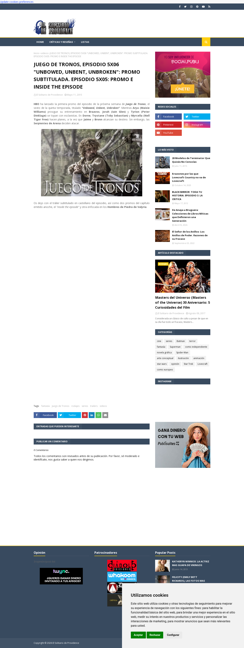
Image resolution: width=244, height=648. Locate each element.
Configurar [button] (173, 634)
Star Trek (188, 363)
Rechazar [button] (155, 634)
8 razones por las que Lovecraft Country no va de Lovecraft (189, 177)
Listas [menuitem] (85, 42)
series (85, 406)
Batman (181, 341)
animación (198, 358)
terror (192, 341)
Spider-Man (182, 352)
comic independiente (196, 346)
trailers (94, 406)
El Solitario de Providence (49, 94)
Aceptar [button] (138, 634)
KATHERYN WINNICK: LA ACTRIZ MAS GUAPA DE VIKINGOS (190, 563)
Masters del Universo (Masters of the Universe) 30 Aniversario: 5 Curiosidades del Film (182, 302)
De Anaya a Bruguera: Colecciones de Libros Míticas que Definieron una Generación (190, 215)
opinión (175, 363)
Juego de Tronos (60, 406)
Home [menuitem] (40, 42)
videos (44, 53)
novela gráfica (164, 352)
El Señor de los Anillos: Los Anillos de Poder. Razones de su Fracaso (190, 235)
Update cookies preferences (16, 1)
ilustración (183, 358)
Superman (175, 346)
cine (159, 341)
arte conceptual (165, 358)
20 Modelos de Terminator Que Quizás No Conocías (191, 159)
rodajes (75, 406)
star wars (162, 363)
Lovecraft (202, 363)
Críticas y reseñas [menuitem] (61, 42)
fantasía (45, 406)
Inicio (36, 53)
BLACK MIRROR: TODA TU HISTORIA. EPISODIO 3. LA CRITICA (187, 195)
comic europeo (165, 369)
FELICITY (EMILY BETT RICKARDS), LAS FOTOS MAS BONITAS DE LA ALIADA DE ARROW (188, 582)
